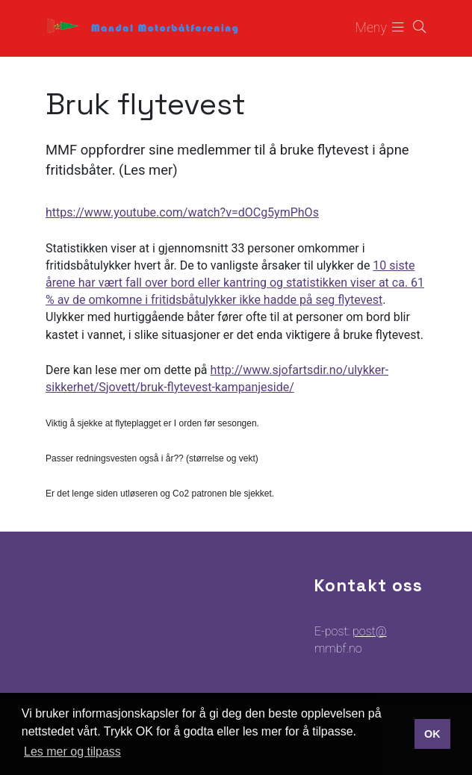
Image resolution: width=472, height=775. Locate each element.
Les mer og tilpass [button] (72, 751)
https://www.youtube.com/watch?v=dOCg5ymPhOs (182, 212)
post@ (369, 631)
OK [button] (432, 734)
